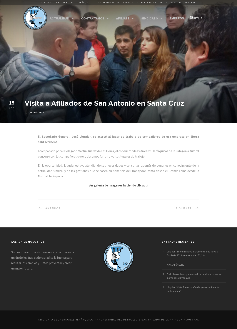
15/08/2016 (37, 112)
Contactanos (92, 18)
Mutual (197, 18)
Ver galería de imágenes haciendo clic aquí (118, 185)
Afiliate (122, 18)
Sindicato (149, 18)
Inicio (37, 18)
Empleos (177, 18)
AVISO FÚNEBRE (175, 264)
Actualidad (59, 18)
